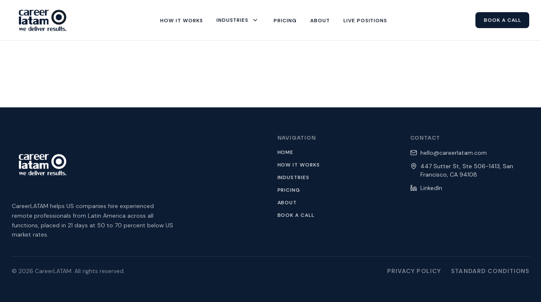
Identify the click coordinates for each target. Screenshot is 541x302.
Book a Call (296, 215)
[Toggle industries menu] (255, 20)
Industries (293, 177)
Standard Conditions (490, 271)
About (287, 202)
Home (285, 152)
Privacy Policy (414, 271)
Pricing (289, 190)
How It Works (298, 164)
